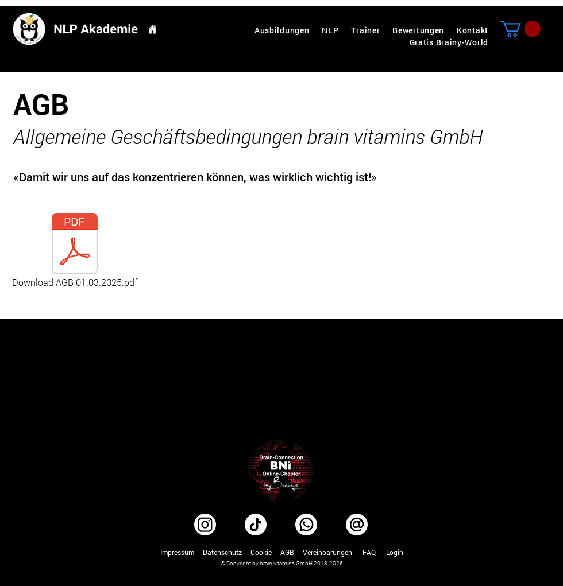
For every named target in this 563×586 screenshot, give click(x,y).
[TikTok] (256, 524)
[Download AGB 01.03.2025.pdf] (75, 251)
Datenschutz (222, 552)
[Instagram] (205, 524)
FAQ (369, 552)
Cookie (261, 552)
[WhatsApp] (306, 524)
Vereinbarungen (327, 552)
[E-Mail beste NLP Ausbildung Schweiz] (357, 524)
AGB (287, 552)
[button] (520, 29)
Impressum (177, 552)
